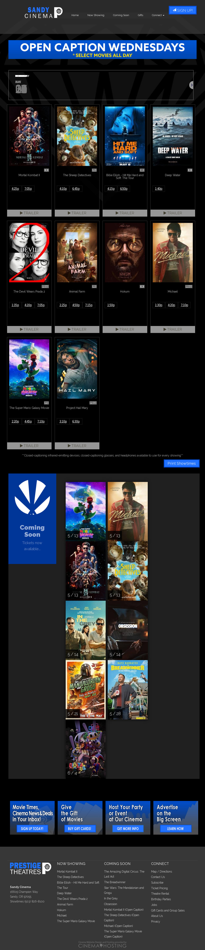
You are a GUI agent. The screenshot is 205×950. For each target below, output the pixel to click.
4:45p (28, 421)
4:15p (111, 188)
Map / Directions (161, 871)
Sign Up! (183, 10)
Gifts (168, 25)
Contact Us (158, 877)
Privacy (155, 921)
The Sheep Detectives (70, 877)
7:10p (184, 305)
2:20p (15, 421)
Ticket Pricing (159, 888)
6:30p (76, 421)
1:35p (15, 305)
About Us (157, 915)
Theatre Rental (160, 893)
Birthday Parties (161, 899)
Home (103, 25)
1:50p (111, 305)
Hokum (61, 910)
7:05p (28, 188)
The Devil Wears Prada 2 (72, 898)
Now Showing (123, 25)
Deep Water (64, 893)
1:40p (158, 188)
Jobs (154, 904)
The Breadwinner (115, 882)
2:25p (63, 305)
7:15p (88, 305)
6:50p (124, 188)
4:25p (15, 188)
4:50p (76, 305)
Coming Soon (149, 25)
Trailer (29, 213)
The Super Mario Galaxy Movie (76, 921)
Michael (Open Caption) (118, 926)
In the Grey (111, 898)
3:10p (63, 421)
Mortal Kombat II (67, 871)
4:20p (28, 305)
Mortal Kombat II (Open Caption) (124, 909)
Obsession (110, 904)
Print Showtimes (182, 463)
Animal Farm (65, 904)
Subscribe (157, 882)
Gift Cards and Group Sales (168, 910)
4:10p (63, 188)
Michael (62, 915)
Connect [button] (186, 25)
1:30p (158, 305)
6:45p (76, 188)
